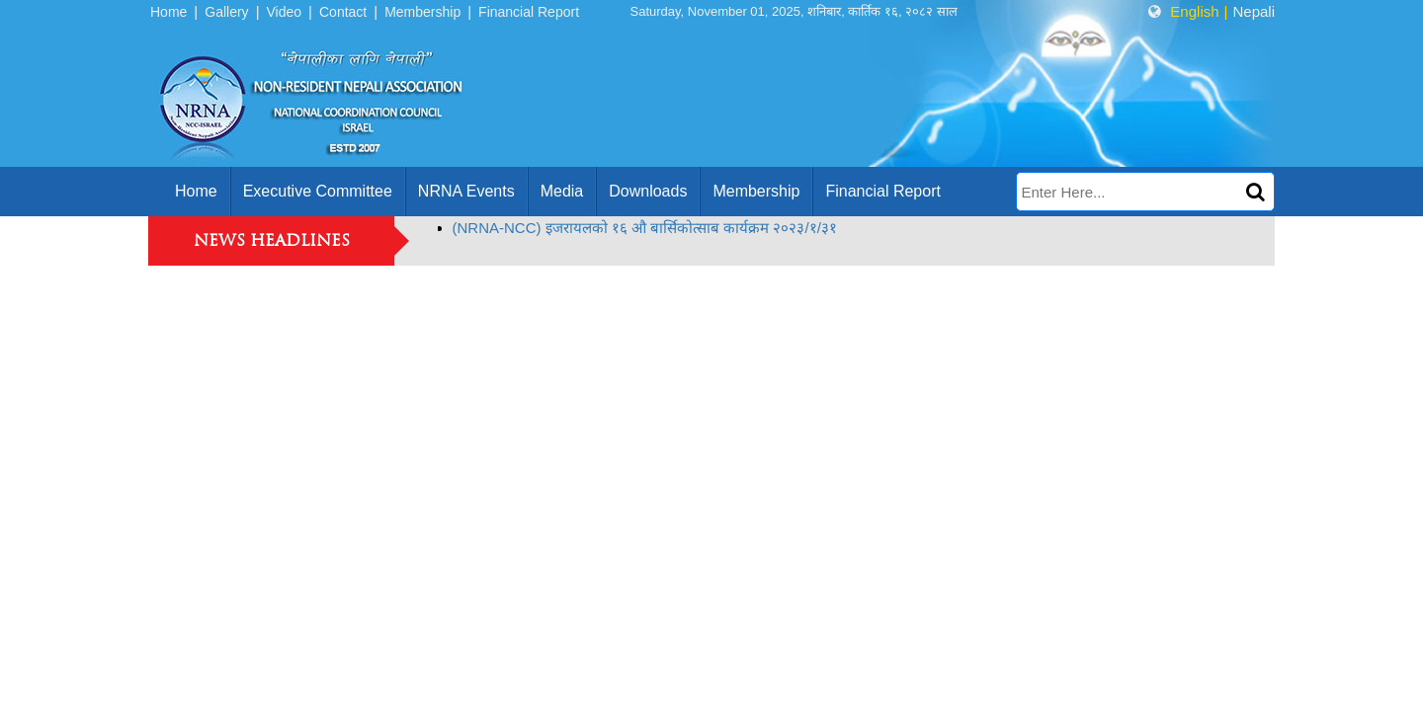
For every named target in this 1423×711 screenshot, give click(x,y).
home (196, 191)
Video (284, 12)
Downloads (648, 191)
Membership (422, 12)
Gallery (226, 12)
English (1194, 11)
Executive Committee (317, 191)
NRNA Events (466, 191)
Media (562, 191)
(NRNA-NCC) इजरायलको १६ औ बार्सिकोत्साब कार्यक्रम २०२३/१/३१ (645, 227)
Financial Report (528, 12)
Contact (343, 12)
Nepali (1253, 11)
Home (168, 12)
